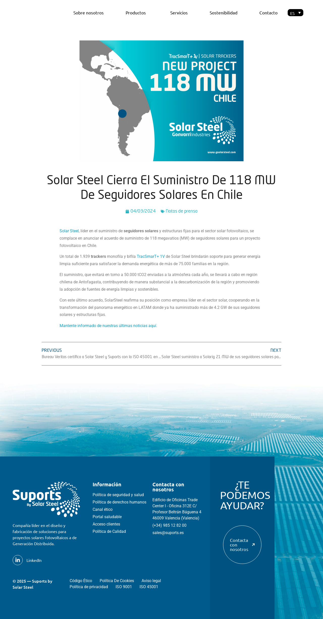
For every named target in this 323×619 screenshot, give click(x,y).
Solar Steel (69, 230)
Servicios (179, 12)
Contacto (268, 12)
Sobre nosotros (88, 12)
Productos (137, 12)
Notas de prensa (182, 211)
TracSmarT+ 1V (151, 256)
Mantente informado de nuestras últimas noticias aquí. (108, 325)
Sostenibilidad (223, 12)
